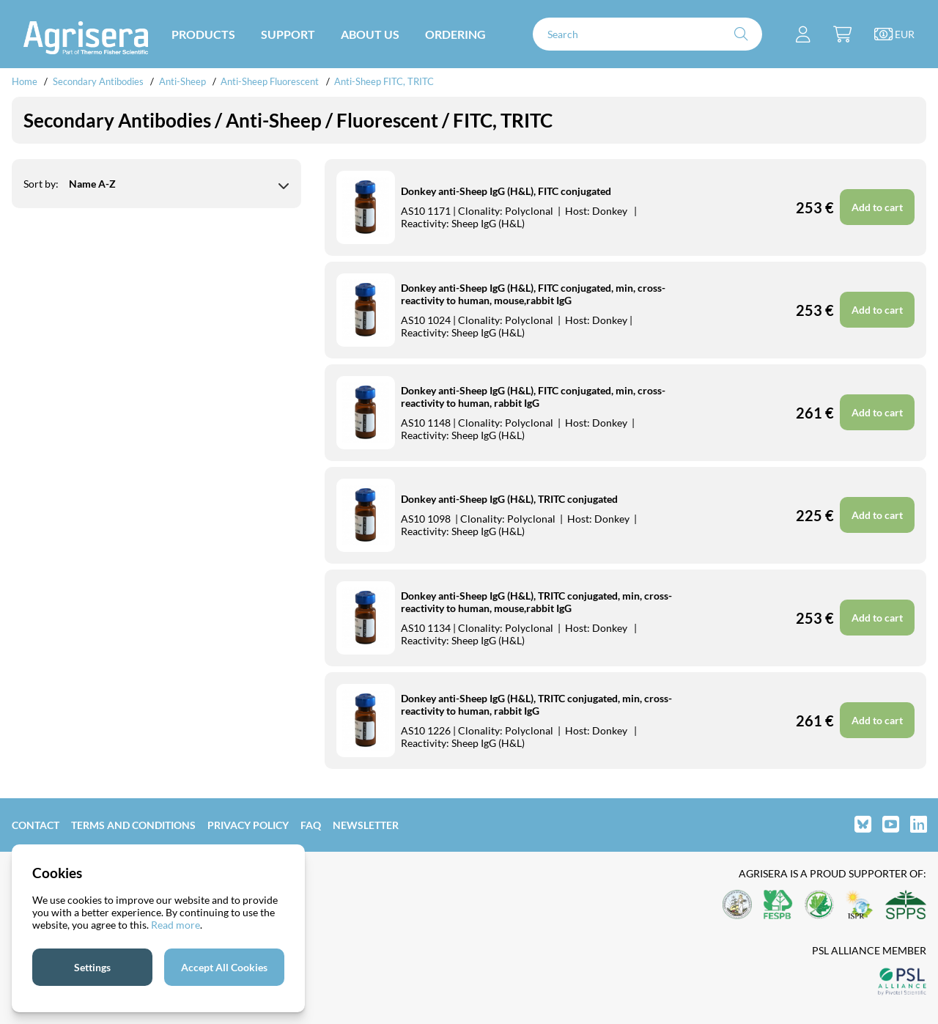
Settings (92, 967)
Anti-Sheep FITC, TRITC (384, 81)
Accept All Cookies (224, 967)
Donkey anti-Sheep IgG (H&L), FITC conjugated (506, 191)
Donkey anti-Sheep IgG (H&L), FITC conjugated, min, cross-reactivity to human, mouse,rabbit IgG (533, 293)
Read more (175, 924)
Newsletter (366, 825)
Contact (35, 825)
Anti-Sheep (182, 81)
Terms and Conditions (133, 825)
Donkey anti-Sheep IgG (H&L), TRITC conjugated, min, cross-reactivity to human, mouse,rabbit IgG (536, 601)
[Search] (647, 34)
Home (24, 81)
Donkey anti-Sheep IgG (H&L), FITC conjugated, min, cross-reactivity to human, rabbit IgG (533, 396)
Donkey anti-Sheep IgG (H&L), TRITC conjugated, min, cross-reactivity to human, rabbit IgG (536, 704)
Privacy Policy (248, 825)
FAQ (310, 825)
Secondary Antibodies (98, 81)
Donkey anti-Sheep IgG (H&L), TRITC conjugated (509, 499)
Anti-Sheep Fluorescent (270, 81)
